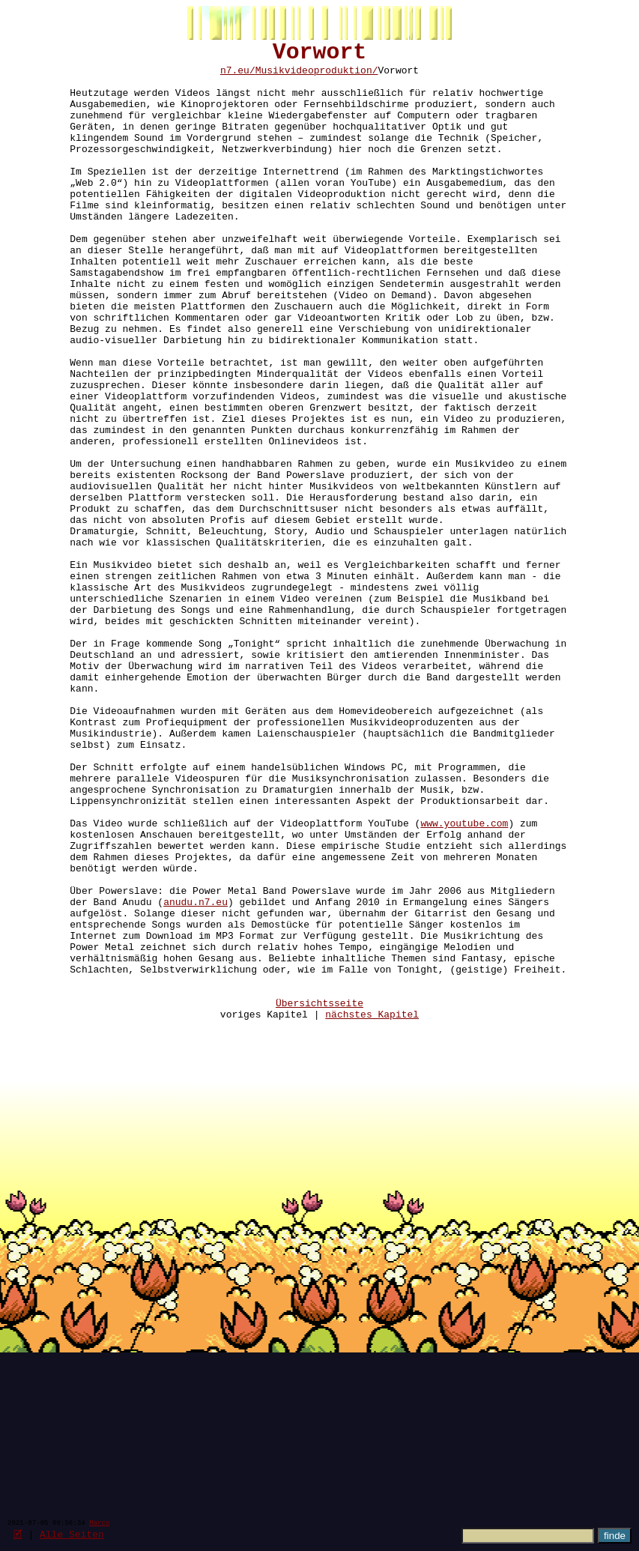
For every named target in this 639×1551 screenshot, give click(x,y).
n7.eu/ (237, 77)
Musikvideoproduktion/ (316, 77)
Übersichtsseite (319, 1196)
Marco (99, 1522)
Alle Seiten (72, 1534)
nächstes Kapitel (372, 1210)
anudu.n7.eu (195, 1075)
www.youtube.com (464, 981)
